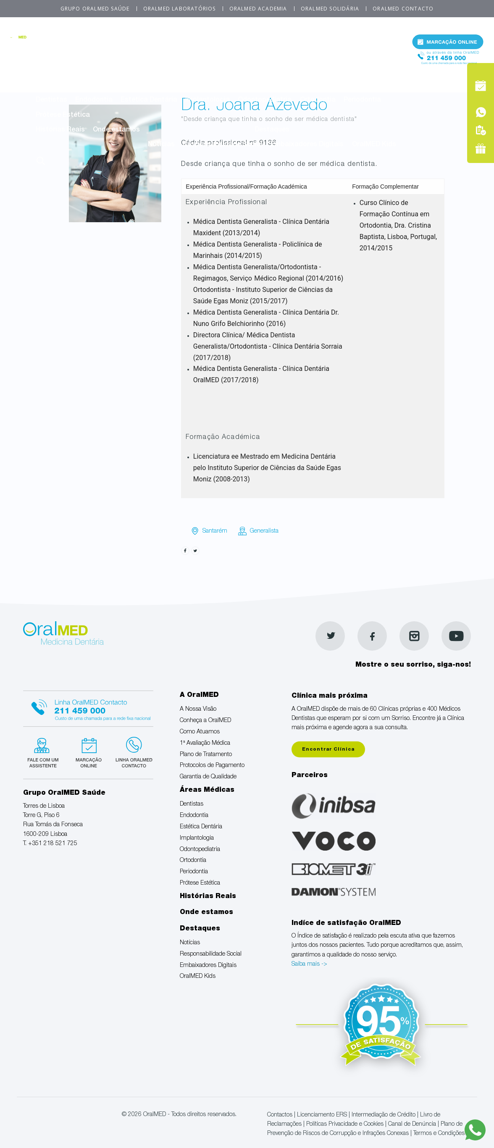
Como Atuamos (188, 56)
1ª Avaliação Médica (254, 56)
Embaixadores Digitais (307, 145)
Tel (448, 62)
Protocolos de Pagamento (78, 71)
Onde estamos (116, 130)
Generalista (264, 531)
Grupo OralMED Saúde (95, 8)
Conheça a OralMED (122, 56)
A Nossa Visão (59, 56)
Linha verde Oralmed (131, 751)
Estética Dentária (149, 100)
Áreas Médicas (220, 85)
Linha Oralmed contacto (88, 707)
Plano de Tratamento (329, 56)
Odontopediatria (265, 100)
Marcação (448, 43)
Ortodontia (318, 100)
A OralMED (220, 41)
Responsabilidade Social (223, 145)
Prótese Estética (63, 115)
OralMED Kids (374, 145)
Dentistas (51, 100)
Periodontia (362, 100)
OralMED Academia (258, 8)
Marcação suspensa (88, 751)
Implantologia (207, 100)
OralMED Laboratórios (179, 8)
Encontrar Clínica (328, 749)
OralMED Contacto (403, 8)
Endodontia (94, 100)
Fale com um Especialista (44, 751)
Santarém (214, 531)
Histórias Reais (60, 130)
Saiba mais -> (309, 964)
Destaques (272, 130)
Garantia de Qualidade (164, 71)
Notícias (161, 145)
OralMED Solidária (330, 8)
